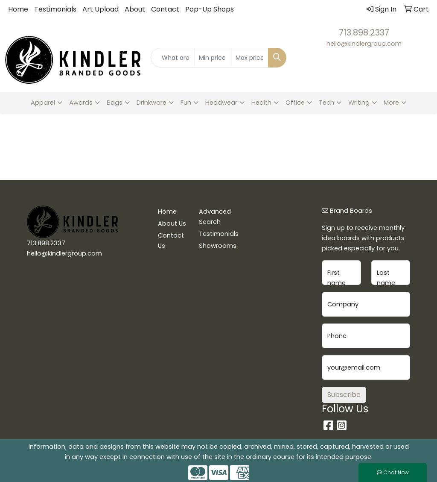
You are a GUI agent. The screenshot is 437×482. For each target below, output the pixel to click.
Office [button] (295, 102)
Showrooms (214, 245)
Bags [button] (114, 102)
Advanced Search (214, 216)
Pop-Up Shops (209, 9)
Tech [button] (326, 102)
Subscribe (344, 395)
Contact (165, 9)
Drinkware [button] (151, 102)
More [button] (391, 102)
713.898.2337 (364, 32)
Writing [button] (359, 102)
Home (18, 9)
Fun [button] (186, 102)
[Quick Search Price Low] (212, 58)
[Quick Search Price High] (249, 58)
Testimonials (55, 9)
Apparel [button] (43, 102)
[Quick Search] (172, 58)
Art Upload (100, 9)
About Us (172, 223)
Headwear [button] (221, 102)
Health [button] (261, 102)
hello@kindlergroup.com (364, 43)
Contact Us (171, 240)
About (135, 9)
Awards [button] (81, 102)
